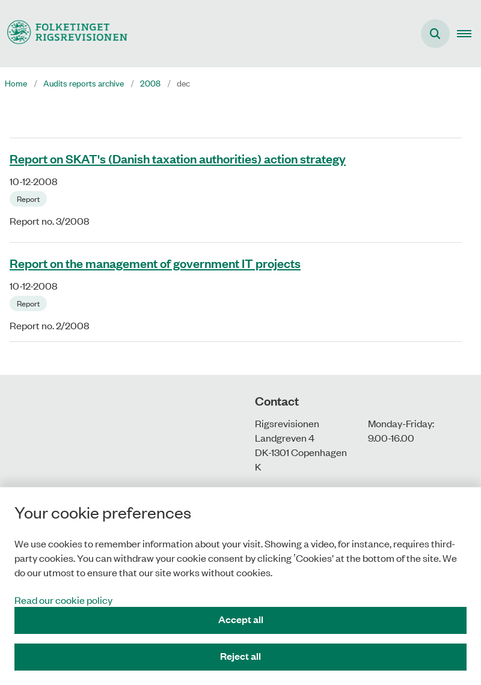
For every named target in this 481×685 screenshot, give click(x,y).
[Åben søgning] (435, 33)
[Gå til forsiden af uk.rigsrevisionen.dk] (63, 33)
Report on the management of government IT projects (155, 262)
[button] (469, 34)
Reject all (240, 656)
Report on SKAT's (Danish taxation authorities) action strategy (178, 158)
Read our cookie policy (63, 599)
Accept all (240, 619)
